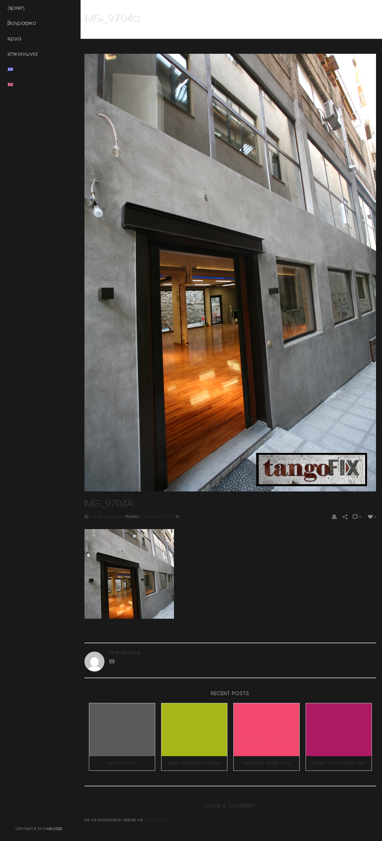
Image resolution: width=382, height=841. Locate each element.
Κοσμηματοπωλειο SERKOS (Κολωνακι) (314, 33)
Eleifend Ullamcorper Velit (339, 760)
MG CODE (54, 828)
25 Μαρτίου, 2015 (159, 513)
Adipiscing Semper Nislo (267, 760)
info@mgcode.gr (108, 513)
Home (270, 33)
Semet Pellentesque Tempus (195, 760)
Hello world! (124, 760)
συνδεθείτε (158, 816)
